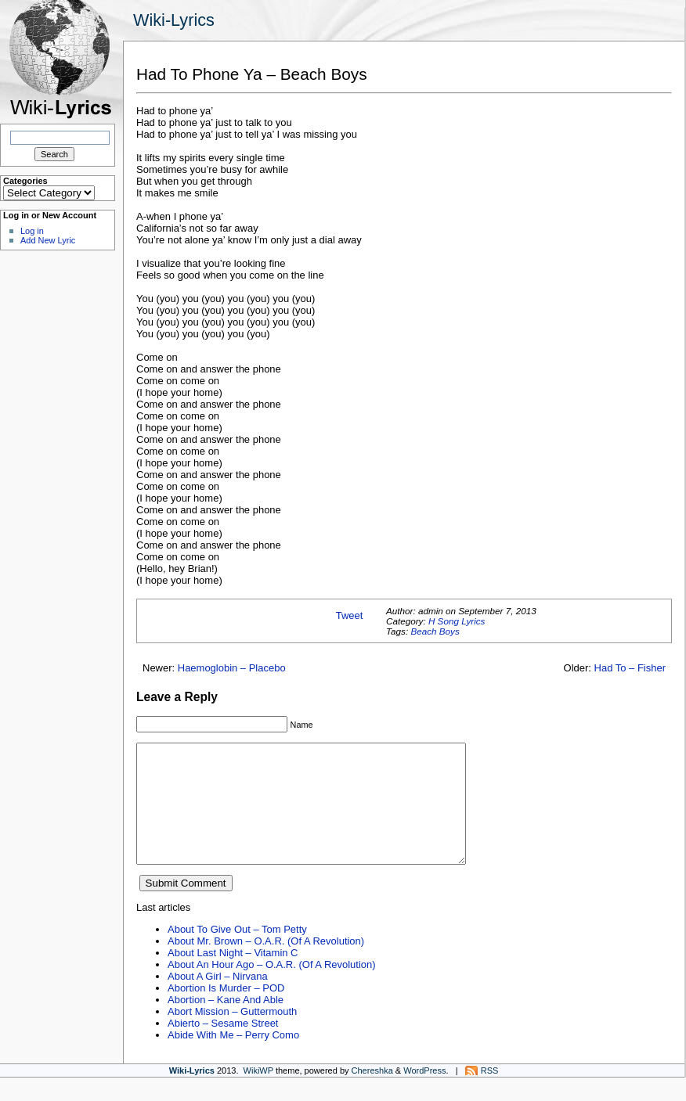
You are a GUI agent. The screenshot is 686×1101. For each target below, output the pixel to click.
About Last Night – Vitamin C (233, 976)
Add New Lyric (47, 240)
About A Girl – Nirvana (218, 1000)
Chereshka (372, 1094)
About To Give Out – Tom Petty (237, 953)
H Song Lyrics (457, 621)
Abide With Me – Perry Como (233, 1058)
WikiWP (258, 1094)
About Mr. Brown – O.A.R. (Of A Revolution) (266, 964)
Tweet (349, 615)
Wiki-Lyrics (174, 20)
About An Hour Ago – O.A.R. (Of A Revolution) (272, 988)
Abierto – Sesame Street (223, 1046)
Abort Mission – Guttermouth (232, 1035)
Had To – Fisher (630, 668)
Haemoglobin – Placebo (232, 668)
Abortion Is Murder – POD (226, 1011)
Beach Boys (434, 631)
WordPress (424, 1094)
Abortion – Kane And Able (225, 1023)
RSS (490, 1094)
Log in (32, 231)
